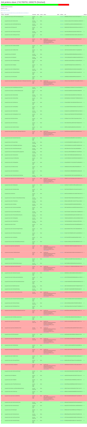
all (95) (4, 12)
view (44, 43)
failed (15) (12, 12)
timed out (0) (23, 12)
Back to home (3, 10)
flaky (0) (27, 12)
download (62, 16)
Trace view (8, 10)
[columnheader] (2, 15)
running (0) (8, 12)
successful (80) (17, 12)
